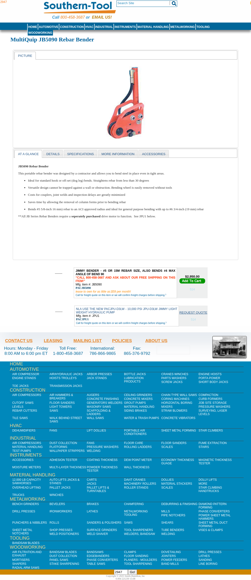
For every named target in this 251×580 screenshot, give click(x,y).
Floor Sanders (62, 403)
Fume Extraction (213, 443)
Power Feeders (174, 560)
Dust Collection (63, 443)
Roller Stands (136, 487)
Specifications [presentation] (80, 154)
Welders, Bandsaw (139, 534)
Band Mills (170, 564)
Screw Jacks (172, 382)
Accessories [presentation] (153, 154)
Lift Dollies (96, 430)
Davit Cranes (135, 479)
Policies (122, 340)
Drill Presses (23, 511)
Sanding (205, 560)
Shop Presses (61, 530)
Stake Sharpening (64, 564)
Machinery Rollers (140, 483)
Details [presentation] (53, 154)
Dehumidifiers (24, 430)
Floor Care (133, 443)
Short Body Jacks (213, 382)
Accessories (23, 460)
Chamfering (134, 504)
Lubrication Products (134, 379)
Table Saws (96, 564)
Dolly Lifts (208, 479)
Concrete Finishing (103, 399)
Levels (17, 406)
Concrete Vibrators (178, 418)
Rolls (54, 522)
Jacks (91, 483)
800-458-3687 (72, 17)
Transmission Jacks (66, 386)
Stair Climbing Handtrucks (210, 489)
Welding (93, 451)
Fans (53, 430)
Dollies (167, 479)
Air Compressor (25, 374)
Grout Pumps (135, 403)
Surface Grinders (102, 530)
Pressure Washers (214, 406)
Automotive (48, 27)
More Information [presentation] (118, 154)
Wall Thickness (137, 467)
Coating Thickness (102, 460)
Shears (167, 522)
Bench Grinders (25, 504)
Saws (54, 410)
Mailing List (88, 340)
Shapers (19, 564)
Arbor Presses (99, 374)
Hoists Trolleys (63, 378)
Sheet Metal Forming (178, 430)
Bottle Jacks (135, 374)
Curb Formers (210, 399)
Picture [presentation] (25, 56)
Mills (165, 511)
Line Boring (208, 564)
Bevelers (57, 504)
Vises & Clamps (211, 530)
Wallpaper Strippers (67, 451)
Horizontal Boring (176, 403)
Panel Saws (59, 560)
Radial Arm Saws (25, 567)
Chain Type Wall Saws (179, 395)
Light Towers (61, 406)
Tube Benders (172, 530)
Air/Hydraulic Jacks (66, 374)
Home (32, 27)
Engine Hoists (210, 374)
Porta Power (209, 378)
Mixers (167, 406)
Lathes (92, 511)
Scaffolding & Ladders (99, 412)
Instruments (125, 27)
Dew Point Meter (138, 460)
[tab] (25, 56)
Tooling (203, 27)
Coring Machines (175, 399)
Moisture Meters (26, 467)
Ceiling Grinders (138, 395)
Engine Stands (24, 378)
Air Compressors (26, 395)
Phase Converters (214, 511)
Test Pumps (21, 451)
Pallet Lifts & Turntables (98, 489)
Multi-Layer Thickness (68, 467)
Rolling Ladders (138, 447)
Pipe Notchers (173, 515)
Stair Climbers (211, 430)
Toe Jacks (20, 386)
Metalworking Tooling (136, 513)
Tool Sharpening (138, 564)
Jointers (168, 556)
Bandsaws (95, 552)
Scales (167, 447)
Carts (92, 479)
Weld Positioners (64, 534)
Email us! (102, 17)
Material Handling (153, 27)
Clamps (130, 552)
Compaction (208, 395)
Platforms (58, 447)
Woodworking (40, 33)
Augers (93, 395)
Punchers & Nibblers (29, 522)
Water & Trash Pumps (141, 418)
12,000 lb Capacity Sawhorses (26, 481)
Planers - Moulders (140, 560)
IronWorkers (61, 511)
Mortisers (21, 560)
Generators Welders (105, 403)
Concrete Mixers (138, 399)
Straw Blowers (174, 410)
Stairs (204, 447)
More (203, 483)
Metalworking (182, 27)
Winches (56, 495)
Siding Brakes (135, 410)
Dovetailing (171, 552)
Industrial (104, 27)
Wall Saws (95, 418)
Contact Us (19, 340)
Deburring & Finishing (179, 504)
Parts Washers (173, 378)
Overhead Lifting (26, 487)
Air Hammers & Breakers (61, 396)
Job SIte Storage (213, 403)
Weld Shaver (97, 534)
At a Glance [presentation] (28, 154)
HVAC (89, 27)
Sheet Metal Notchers (22, 531)
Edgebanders (98, 556)
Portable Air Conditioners (135, 432)
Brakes (93, 504)
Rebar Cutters (24, 410)
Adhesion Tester (63, 460)
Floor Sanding (136, 556)
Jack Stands (97, 378)
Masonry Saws (99, 406)
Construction (72, 27)
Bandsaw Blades (25, 543)
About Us (156, 340)
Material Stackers (176, 483)
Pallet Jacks (60, 487)
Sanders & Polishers (104, 522)
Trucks (18, 495)
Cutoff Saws (23, 403)
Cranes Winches (174, 374)
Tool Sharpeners (138, 530)
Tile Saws (20, 418)
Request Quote (193, 312)
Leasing (53, 340)
